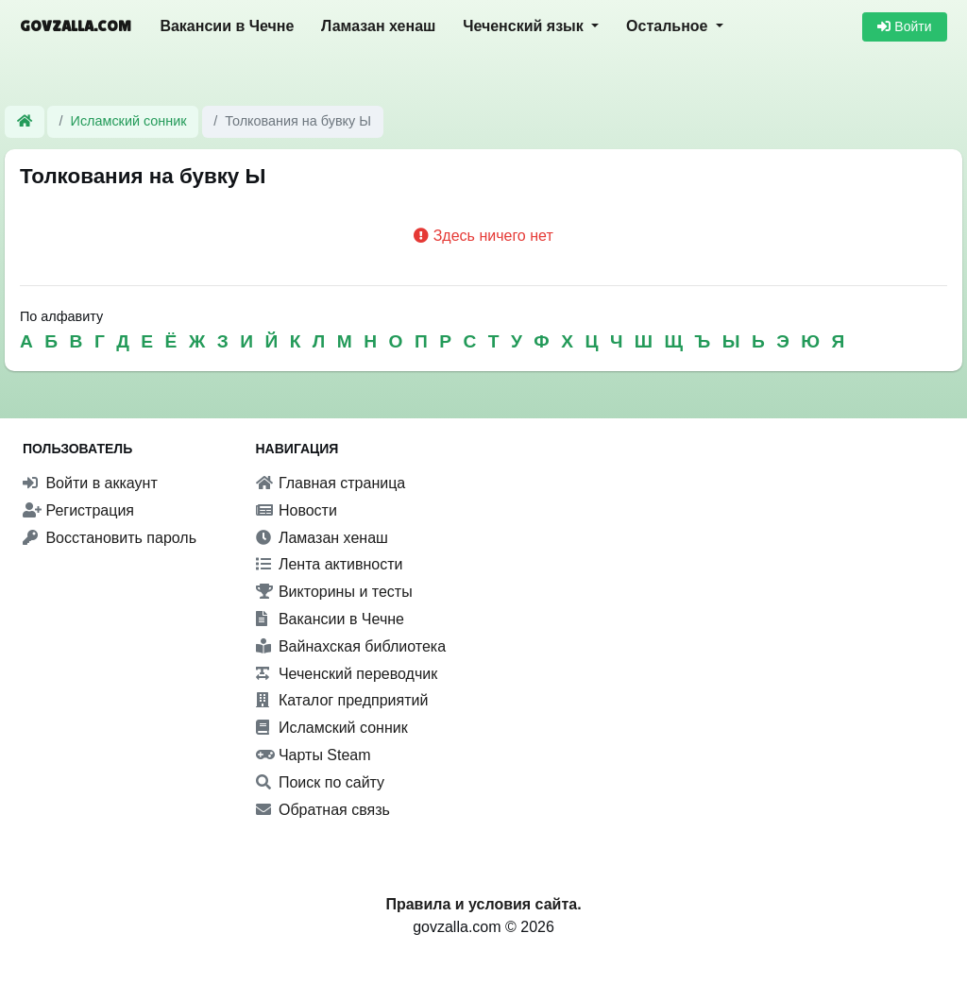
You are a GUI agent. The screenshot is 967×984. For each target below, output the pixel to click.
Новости (296, 510)
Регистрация (78, 510)
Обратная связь (323, 810)
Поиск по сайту (320, 782)
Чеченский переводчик (347, 674)
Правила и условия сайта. (483, 904)
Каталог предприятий (342, 700)
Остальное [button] (669, 26)
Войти (904, 26)
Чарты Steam (313, 755)
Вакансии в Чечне (227, 26)
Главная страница (331, 483)
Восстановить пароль (109, 538)
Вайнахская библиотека (351, 646)
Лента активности (329, 564)
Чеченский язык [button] (525, 26)
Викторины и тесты (334, 592)
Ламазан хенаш (378, 26)
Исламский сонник (129, 120)
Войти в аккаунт (90, 483)
